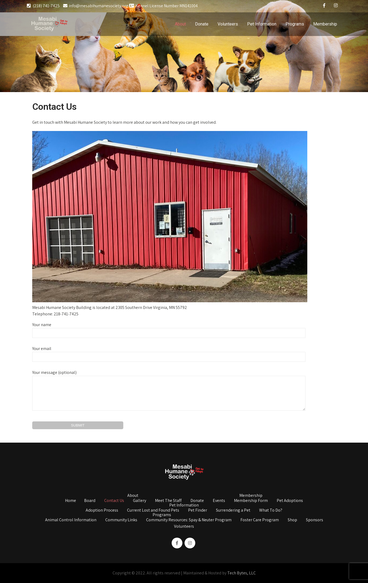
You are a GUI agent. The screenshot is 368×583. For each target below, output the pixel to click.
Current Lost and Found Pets (153, 510)
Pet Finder (197, 510)
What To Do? (270, 510)
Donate (201, 24)
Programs (295, 24)
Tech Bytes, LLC (241, 573)
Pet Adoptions (290, 500)
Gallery (139, 500)
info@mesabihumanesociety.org (95, 6)
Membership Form (251, 500)
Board (89, 500)
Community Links (121, 520)
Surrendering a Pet (233, 510)
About (180, 24)
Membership (325, 24)
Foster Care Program (259, 520)
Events (219, 500)
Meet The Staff (168, 500)
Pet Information (261, 24)
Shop (292, 520)
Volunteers (228, 24)
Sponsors (314, 520)
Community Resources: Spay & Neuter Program (189, 520)
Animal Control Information (70, 520)
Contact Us (114, 500)
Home (70, 500)
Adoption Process (102, 510)
